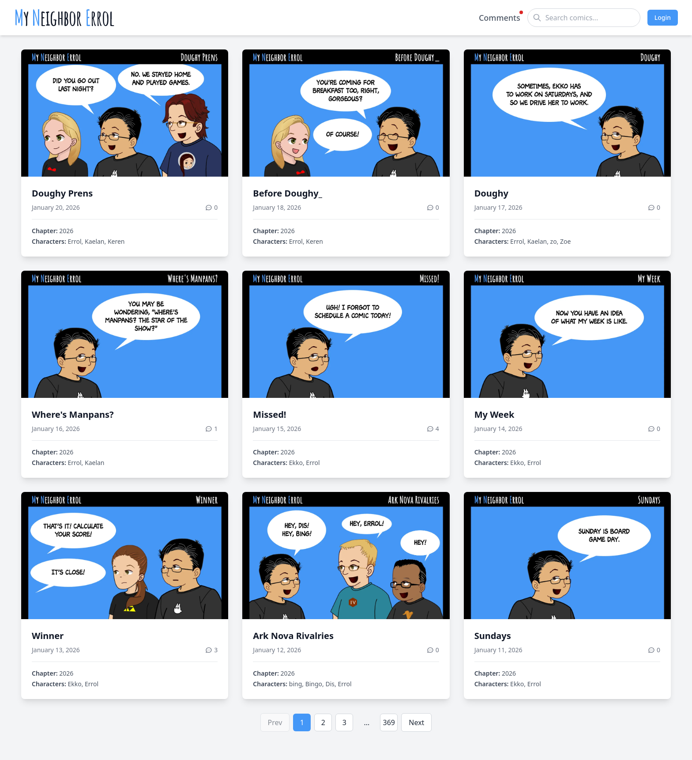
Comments (499, 17)
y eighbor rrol (64, 17)
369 (389, 722)
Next (416, 722)
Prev (275, 722)
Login (662, 17)
